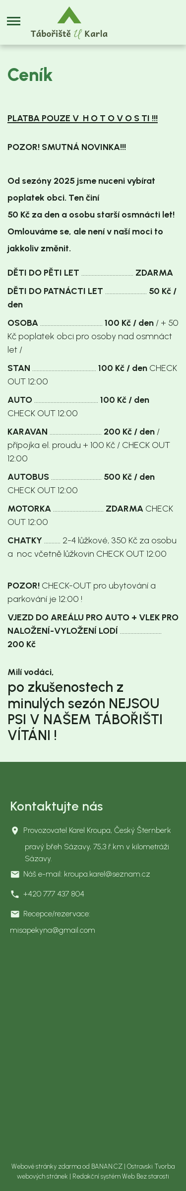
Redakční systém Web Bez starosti (120, 1176)
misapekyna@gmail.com (52, 930)
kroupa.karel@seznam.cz (107, 874)
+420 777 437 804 (53, 893)
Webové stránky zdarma (46, 1166)
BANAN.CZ (107, 1166)
